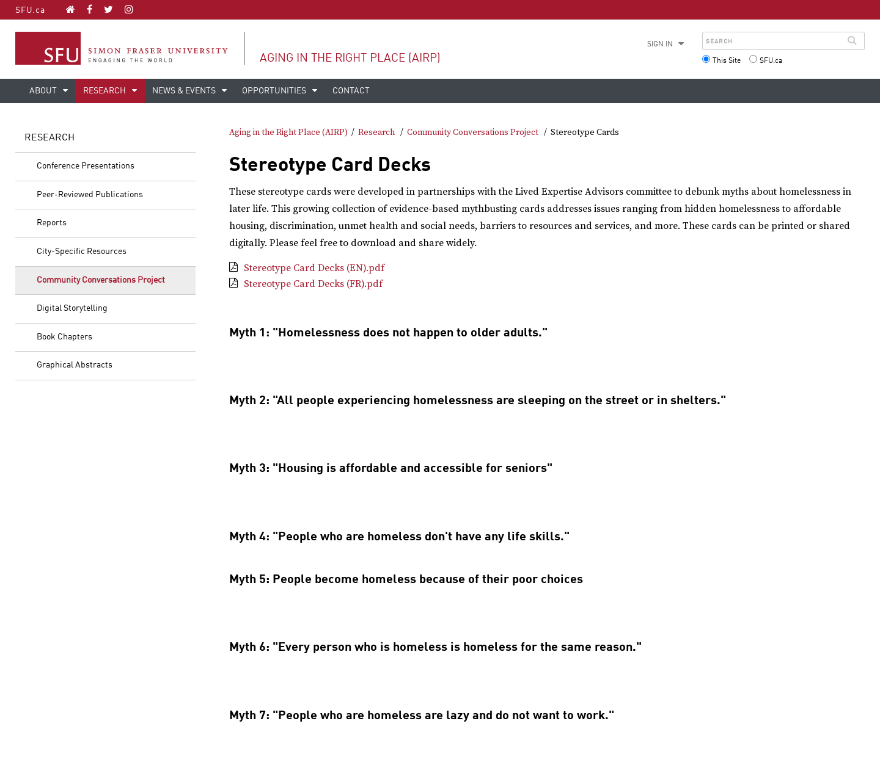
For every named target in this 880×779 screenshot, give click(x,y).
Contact (351, 91)
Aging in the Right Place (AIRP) (350, 58)
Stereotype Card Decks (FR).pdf (313, 284)
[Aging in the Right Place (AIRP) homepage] (70, 9)
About (44, 91)
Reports (52, 223)
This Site (727, 61)
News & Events (185, 91)
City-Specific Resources (82, 251)
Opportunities (275, 91)
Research (105, 91)
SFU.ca (30, 10)
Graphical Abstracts (74, 365)
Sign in (660, 44)
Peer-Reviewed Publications (90, 194)
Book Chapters (64, 337)
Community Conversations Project (101, 280)
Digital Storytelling (72, 308)
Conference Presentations (85, 166)
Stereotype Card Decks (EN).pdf (314, 268)
